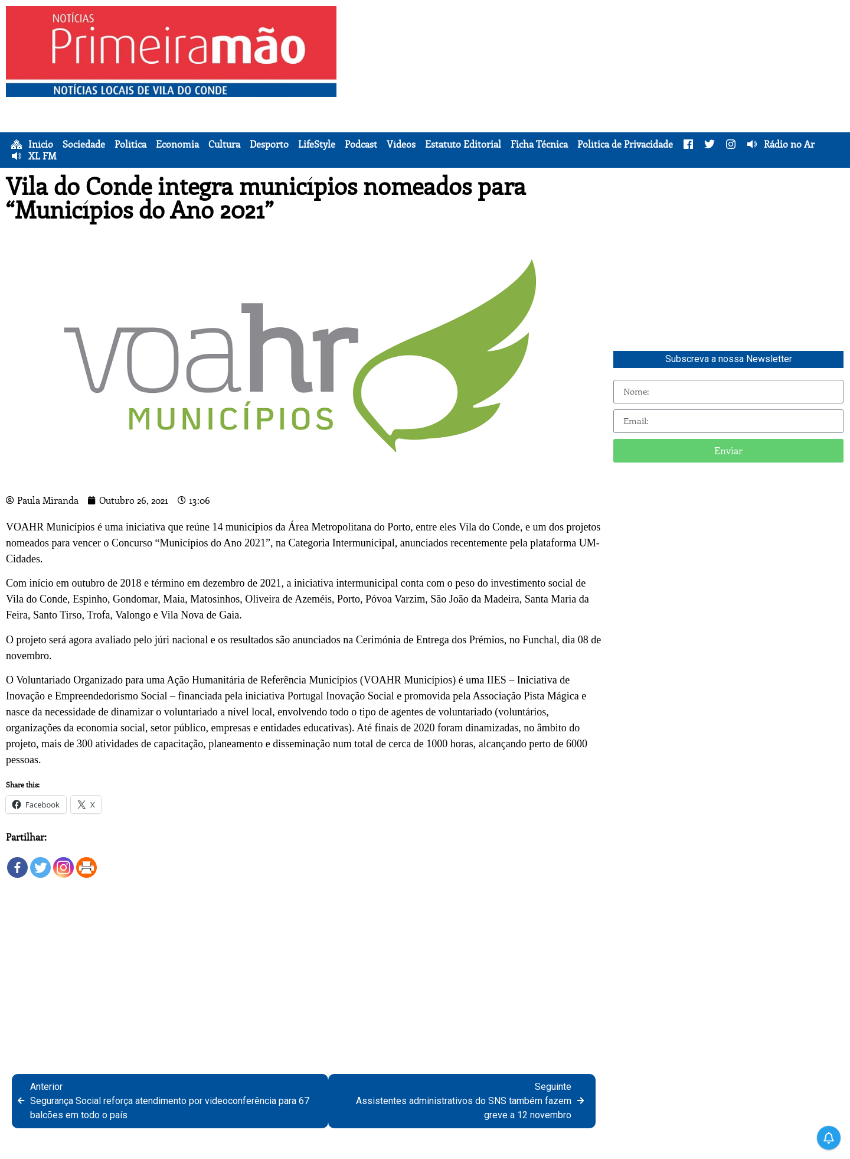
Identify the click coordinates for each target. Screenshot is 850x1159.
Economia (177, 144)
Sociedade (84, 144)
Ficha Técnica (539, 144)
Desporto (269, 144)
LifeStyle (316, 144)
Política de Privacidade (625, 144)
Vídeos (401, 144)
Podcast (361, 144)
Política (130, 144)
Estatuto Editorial (463, 144)
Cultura (224, 144)
